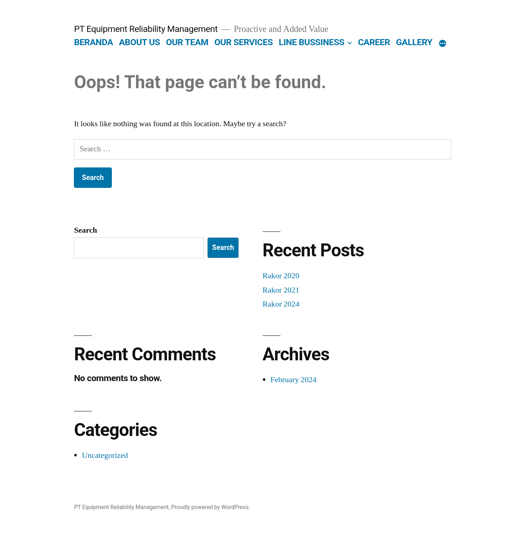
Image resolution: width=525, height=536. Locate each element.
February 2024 (293, 380)
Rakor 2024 (280, 304)
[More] (442, 43)
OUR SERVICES (243, 42)
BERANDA (93, 42)
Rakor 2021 (280, 290)
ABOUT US (139, 42)
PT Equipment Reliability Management (146, 29)
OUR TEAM (187, 42)
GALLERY (414, 42)
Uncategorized (105, 455)
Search (85, 230)
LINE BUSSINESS (311, 42)
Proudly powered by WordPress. (210, 507)
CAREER (374, 42)
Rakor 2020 (280, 276)
